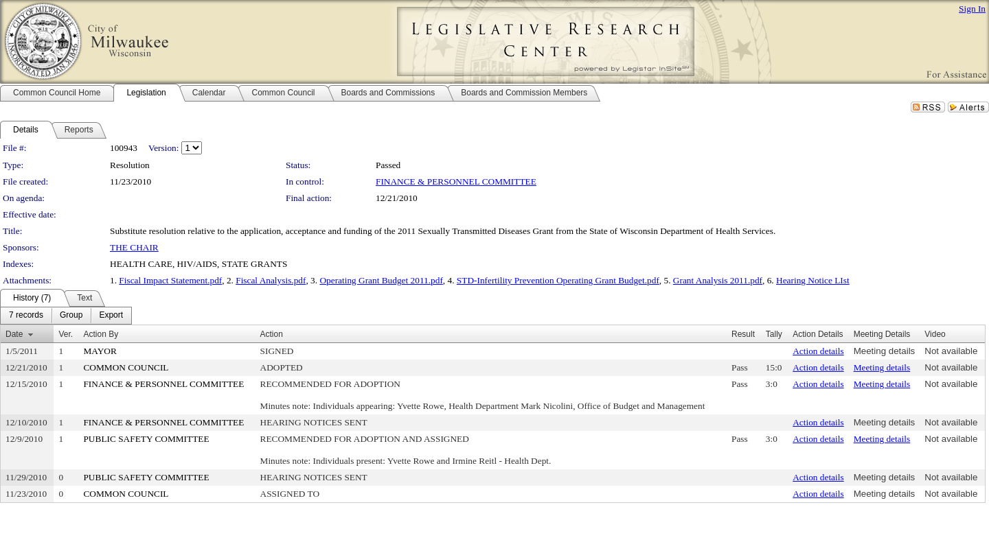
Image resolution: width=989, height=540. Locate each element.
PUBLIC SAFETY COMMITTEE (146, 439)
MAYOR (99, 351)
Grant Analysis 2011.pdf (717, 280)
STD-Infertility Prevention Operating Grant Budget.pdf (558, 280)
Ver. (65, 334)
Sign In (972, 8)
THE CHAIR (134, 247)
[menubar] (66, 316)
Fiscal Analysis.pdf (271, 280)
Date (14, 334)
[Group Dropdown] (71, 315)
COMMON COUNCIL (125, 367)
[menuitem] (26, 315)
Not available (950, 351)
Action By (100, 334)
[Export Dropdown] (111, 315)
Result (743, 334)
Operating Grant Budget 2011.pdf (380, 280)
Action (271, 334)
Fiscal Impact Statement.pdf (170, 280)
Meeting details (885, 351)
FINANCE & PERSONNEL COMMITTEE (456, 181)
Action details (818, 351)
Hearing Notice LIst (813, 280)
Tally (774, 334)
